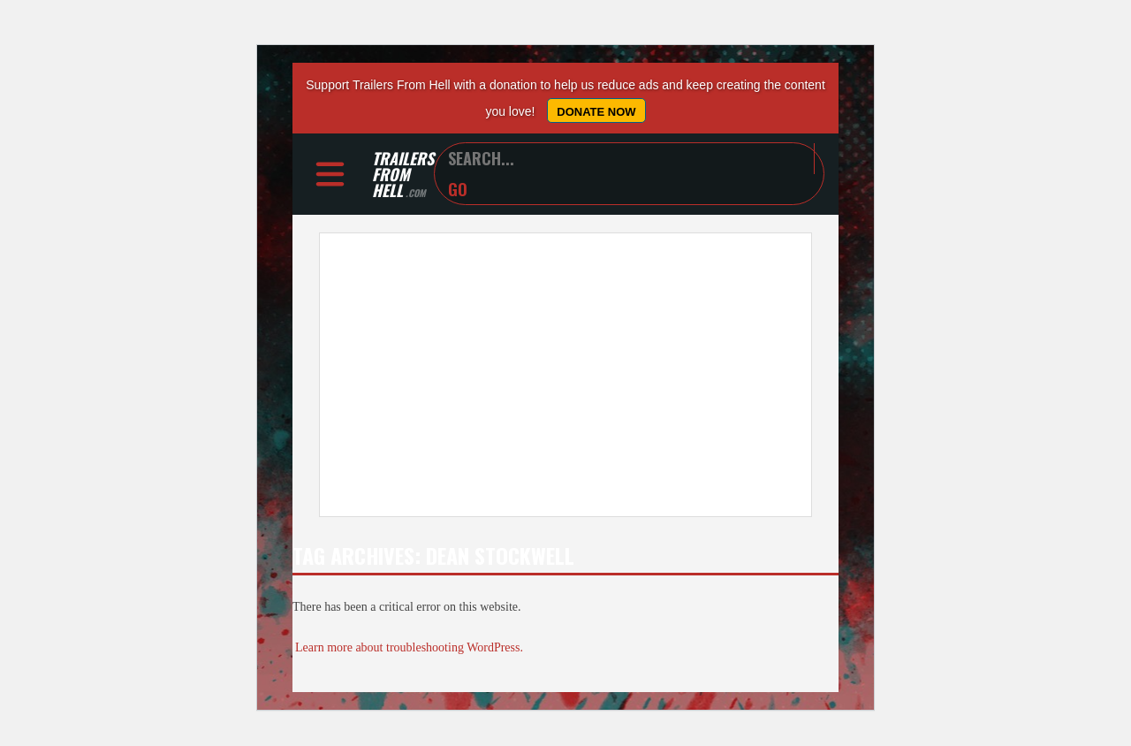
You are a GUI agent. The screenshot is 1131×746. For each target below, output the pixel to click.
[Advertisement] (565, 375)
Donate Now (596, 111)
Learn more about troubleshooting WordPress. (409, 647)
